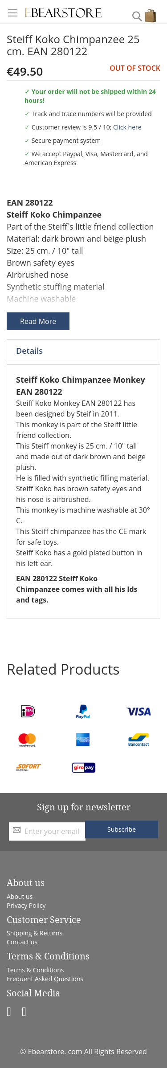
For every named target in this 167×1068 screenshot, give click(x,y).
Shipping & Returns (34, 933)
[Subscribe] (121, 829)
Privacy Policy (26, 905)
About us (20, 896)
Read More (38, 321)
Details (29, 350)
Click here (127, 127)
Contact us (22, 942)
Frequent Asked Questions (45, 979)
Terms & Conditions (35, 970)
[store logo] (63, 11)
